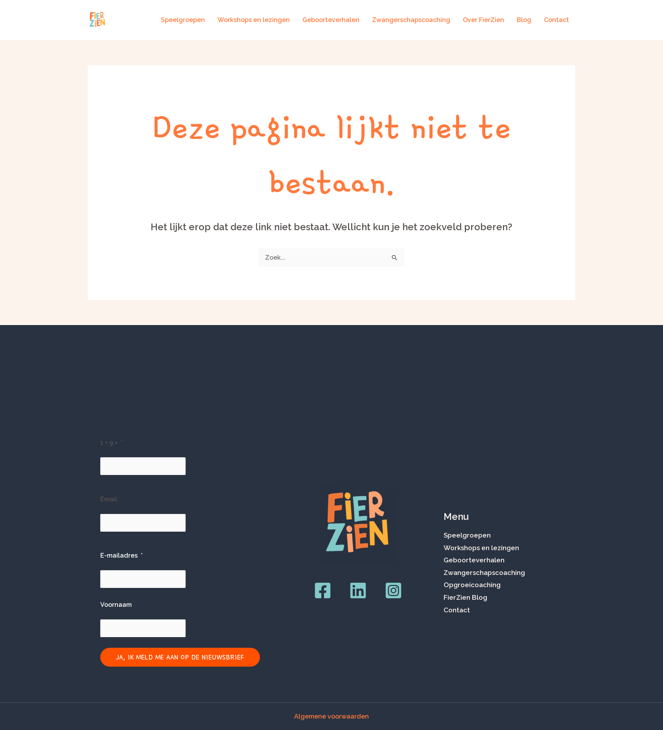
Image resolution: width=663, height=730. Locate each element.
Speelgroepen (183, 20)
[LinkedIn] (358, 590)
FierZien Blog (465, 597)
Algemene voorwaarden (331, 716)
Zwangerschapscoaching (411, 20)
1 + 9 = (109, 442)
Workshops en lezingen (253, 20)
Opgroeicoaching (472, 585)
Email (108, 499)
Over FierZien (483, 20)
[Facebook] (323, 590)
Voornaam (116, 604)
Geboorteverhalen (330, 20)
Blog (524, 20)
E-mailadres (119, 555)
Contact (556, 20)
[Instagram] (393, 590)
